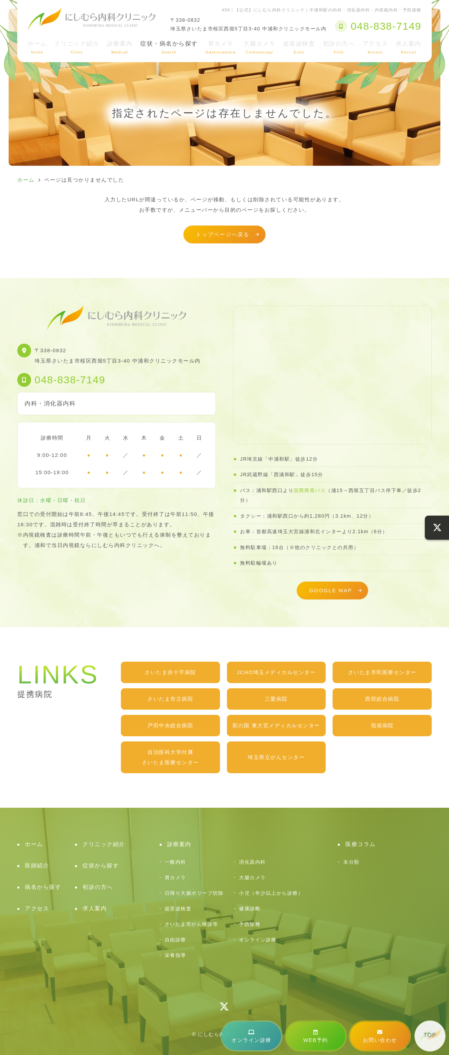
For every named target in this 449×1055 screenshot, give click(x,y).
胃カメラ (221, 47)
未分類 (351, 862)
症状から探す (101, 866)
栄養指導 (175, 955)
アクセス (375, 47)
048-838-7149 (70, 379)
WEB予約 (315, 1036)
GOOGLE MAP (330, 590)
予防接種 (249, 924)
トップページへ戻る (222, 234)
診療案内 (120, 47)
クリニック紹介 (77, 47)
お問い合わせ (380, 1036)
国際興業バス (310, 490)
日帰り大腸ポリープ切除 (194, 893)
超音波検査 (299, 47)
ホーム (37, 47)
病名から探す (43, 887)
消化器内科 (252, 862)
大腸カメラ (259, 47)
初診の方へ (339, 47)
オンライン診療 (251, 1036)
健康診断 (249, 908)
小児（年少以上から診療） (271, 893)
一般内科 (175, 862)
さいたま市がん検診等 (191, 924)
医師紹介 (37, 866)
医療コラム (360, 844)
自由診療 (175, 939)
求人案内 (408, 47)
